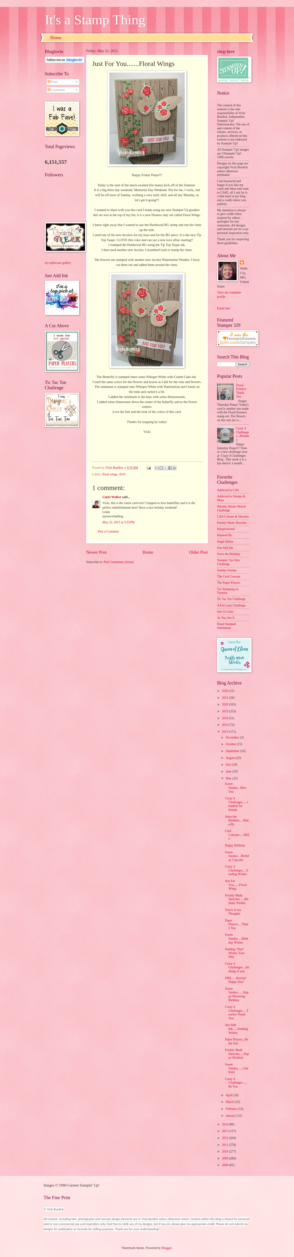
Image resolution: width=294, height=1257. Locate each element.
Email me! (223, 308)
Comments (56, 90)
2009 (225, 1158)
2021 (225, 697)
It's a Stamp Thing (95, 19)
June (229, 771)
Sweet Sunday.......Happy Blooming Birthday (237, 994)
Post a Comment (108, 531)
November (233, 737)
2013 (225, 1131)
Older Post (198, 552)
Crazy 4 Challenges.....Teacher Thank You (236, 1012)
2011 (225, 1145)
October (231, 744)
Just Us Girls (225, 611)
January (231, 1115)
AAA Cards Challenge (231, 605)
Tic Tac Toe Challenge (231, 599)
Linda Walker (111, 497)
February (232, 1108)
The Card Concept (228, 576)
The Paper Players (228, 582)
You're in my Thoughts (233, 912)
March (230, 1102)
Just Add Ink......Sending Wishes (236, 1028)
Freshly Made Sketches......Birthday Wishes (236, 899)
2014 (225, 1124)
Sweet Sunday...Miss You (235, 787)
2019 (225, 711)
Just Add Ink (225, 548)
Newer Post (96, 552)
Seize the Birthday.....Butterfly (237, 820)
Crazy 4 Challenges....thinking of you (237, 967)
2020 (225, 704)
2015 (225, 731)
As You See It (226, 618)
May (229, 778)
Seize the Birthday (228, 554)
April (229, 1095)
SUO (122, 474)
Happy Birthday (235, 845)
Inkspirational (226, 529)
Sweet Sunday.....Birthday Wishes (236, 938)
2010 (225, 1151)
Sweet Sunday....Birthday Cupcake (237, 856)
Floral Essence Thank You (241, 390)
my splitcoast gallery (58, 263)
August (231, 758)
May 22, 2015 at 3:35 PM (118, 522)
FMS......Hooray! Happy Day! (235, 980)
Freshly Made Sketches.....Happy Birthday (237, 1053)
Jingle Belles (225, 541)
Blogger (166, 1248)
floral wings (109, 474)
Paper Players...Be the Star (236, 1041)
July (229, 764)
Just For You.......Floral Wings (235, 884)
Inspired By (224, 535)
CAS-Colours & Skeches (233, 516)
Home (56, 37)
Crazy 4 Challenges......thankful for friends (236, 804)
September (233, 751)
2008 (225, 1165)
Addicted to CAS (228, 490)
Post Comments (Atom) (119, 562)
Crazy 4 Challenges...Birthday (242, 434)
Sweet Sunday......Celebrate (236, 1068)
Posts (53, 82)
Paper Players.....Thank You (236, 924)
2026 (225, 691)
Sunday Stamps (227, 570)
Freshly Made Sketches (232, 522)
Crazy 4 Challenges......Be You (236, 1082)
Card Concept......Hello (237, 834)
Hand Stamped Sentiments (226, 626)
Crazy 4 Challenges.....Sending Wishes (236, 870)
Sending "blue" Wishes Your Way (234, 952)
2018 (225, 718)
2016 (225, 725)
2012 (225, 1138)
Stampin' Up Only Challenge (228, 562)
